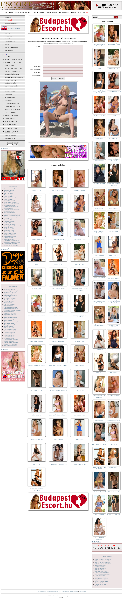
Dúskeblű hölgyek (12, 74)
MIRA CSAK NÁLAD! (58, 292)
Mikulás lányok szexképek (11, 245)
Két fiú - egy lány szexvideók (103, 560)
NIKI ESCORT (79, 394)
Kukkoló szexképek (9, 234)
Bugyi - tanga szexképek (10, 202)
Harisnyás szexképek (9, 224)
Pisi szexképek (8, 302)
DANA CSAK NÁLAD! (79, 468)
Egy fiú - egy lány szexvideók (103, 559)
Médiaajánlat (82, 591)
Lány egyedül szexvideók (102, 572)
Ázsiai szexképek (8, 194)
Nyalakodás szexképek (10, 298)
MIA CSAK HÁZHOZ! (99, 491)
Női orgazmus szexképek (10, 295)
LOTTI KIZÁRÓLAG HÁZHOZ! (58, 394)
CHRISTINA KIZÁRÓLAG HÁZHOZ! (79, 293)
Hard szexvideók (99, 569)
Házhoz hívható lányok (14, 59)
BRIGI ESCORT (99, 514)
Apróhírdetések (39, 12)
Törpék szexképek (9, 336)
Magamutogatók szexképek (11, 240)
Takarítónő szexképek (10, 328)
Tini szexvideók (99, 583)
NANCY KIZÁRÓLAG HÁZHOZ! (99, 396)
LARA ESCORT (79, 443)
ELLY (99, 68)
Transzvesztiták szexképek (11, 339)
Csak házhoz (9, 65)
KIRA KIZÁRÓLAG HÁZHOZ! (37, 318)
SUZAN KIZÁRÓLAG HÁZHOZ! (79, 319)
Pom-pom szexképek (9, 304)
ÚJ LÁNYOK (8, 36)
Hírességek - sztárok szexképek (12, 226)
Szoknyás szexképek (9, 325)
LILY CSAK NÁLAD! (36, 345)
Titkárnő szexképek (9, 335)
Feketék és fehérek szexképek (12, 215)
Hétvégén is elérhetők (13, 68)
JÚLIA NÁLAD (36, 418)
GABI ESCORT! (99, 420)
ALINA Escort (58, 268)
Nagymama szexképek (10, 292)
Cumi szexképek (8, 208)
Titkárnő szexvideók (100, 584)
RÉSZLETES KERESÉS (11, 23)
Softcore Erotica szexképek (11, 316)
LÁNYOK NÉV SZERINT (12, 128)
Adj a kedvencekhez (64, 591)
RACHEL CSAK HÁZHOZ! (36, 218)
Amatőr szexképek (9, 190)
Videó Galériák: (107, 556)
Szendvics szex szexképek (11, 322)
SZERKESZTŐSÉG (10, 136)
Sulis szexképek (8, 320)
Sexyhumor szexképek (10, 314)
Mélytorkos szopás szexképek (12, 242)
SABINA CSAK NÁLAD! (58, 243)
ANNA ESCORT (113, 138)
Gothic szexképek (9, 220)
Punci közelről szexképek (11, 308)
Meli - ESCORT (113, 208)
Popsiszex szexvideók (101, 580)
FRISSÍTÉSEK (9, 50)
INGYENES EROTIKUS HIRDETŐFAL (11, 132)
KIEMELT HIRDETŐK (11, 48)
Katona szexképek (9, 230)
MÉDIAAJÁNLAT (10, 139)
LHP (5, 12)
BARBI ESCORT (79, 268)
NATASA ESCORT (79, 194)
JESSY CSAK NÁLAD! (36, 443)
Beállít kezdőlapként (52, 591)
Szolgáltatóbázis (51, 12)
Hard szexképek (8, 223)
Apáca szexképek (8, 193)
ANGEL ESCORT (37, 194)
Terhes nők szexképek (10, 330)
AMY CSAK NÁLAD (58, 194)
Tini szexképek (8, 333)
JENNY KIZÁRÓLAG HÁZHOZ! (58, 369)
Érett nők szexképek (9, 212)
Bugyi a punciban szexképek (11, 203)
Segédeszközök (10, 83)
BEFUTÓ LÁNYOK (10, 42)
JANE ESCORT (36, 292)
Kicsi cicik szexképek (10, 233)
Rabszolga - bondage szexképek (12, 310)
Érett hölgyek (10, 89)
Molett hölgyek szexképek (11, 291)
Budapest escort (11, 124)
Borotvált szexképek (9, 200)
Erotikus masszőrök (12, 71)
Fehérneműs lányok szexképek (12, 214)
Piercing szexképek (9, 301)
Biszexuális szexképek (10, 197)
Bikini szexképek (8, 196)
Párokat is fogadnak (12, 106)
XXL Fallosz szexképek (10, 345)
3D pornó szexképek (9, 189)
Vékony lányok (10, 80)
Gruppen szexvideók (100, 568)
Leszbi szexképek (9, 239)
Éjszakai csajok (10, 112)
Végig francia (10, 98)
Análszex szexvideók (100, 565)
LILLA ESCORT (58, 318)
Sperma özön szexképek (10, 317)
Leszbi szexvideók (100, 575)
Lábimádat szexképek (10, 236)
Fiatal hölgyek (10, 92)
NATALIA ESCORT (58, 218)
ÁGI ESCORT (37, 468)
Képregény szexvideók (101, 571)
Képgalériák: (13, 186)
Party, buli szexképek (9, 299)
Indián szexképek (8, 227)
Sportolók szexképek (9, 319)
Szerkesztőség (74, 591)
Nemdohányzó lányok (13, 62)
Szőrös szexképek (9, 326)
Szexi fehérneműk (11, 86)
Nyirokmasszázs (11, 121)
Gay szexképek (8, 218)
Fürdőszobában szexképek (11, 217)
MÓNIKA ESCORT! (58, 345)
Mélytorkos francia (12, 109)
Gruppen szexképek (9, 221)
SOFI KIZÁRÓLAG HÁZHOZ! (36, 369)
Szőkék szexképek (9, 323)
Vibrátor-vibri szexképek (10, 344)
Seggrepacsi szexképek (10, 313)
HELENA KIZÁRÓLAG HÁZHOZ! (113, 159)
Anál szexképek (8, 192)
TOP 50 (7, 45)
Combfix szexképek (9, 205)
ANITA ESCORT (58, 443)
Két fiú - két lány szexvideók (102, 562)
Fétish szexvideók (99, 566)
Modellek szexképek (9, 289)
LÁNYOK (7, 33)
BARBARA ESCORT (37, 394)
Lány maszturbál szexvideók (102, 574)
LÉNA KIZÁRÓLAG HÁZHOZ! (58, 468)
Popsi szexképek (8, 305)
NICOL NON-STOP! (79, 243)
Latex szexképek (8, 237)
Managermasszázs (12, 115)
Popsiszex (8, 95)
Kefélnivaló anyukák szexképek (12, 231)
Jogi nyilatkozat (41, 591)
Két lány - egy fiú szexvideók (103, 563)
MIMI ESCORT (113, 467)
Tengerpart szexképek (10, 329)
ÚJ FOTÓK (8, 39)
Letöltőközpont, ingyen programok (20, 12)
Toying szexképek (9, 338)
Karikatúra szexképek (10, 228)
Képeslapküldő (64, 12)
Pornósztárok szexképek (10, 307)
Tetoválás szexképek (9, 332)
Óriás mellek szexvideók (101, 578)
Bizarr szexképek (8, 199)
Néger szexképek (8, 294)
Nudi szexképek (8, 296)
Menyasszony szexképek (10, 243)
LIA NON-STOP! (79, 345)
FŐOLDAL (8, 17)
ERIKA (80, 218)
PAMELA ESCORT (79, 418)
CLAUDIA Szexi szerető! (37, 243)
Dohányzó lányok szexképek (11, 209)
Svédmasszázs (10, 118)
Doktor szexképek (9, 211)
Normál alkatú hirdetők (14, 77)
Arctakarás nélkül (12, 103)
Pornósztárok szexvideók (101, 581)
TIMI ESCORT (79, 369)
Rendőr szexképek (9, 311)
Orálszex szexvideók (100, 577)
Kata (36, 268)
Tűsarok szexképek (9, 341)
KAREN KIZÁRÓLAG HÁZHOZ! (36, 493)
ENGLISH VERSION (14, 28)
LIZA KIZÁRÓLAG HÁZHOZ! (58, 418)
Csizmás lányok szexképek (11, 206)
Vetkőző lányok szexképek (11, 342)
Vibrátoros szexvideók (101, 586)
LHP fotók (8, 100)
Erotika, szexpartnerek (78, 12)
